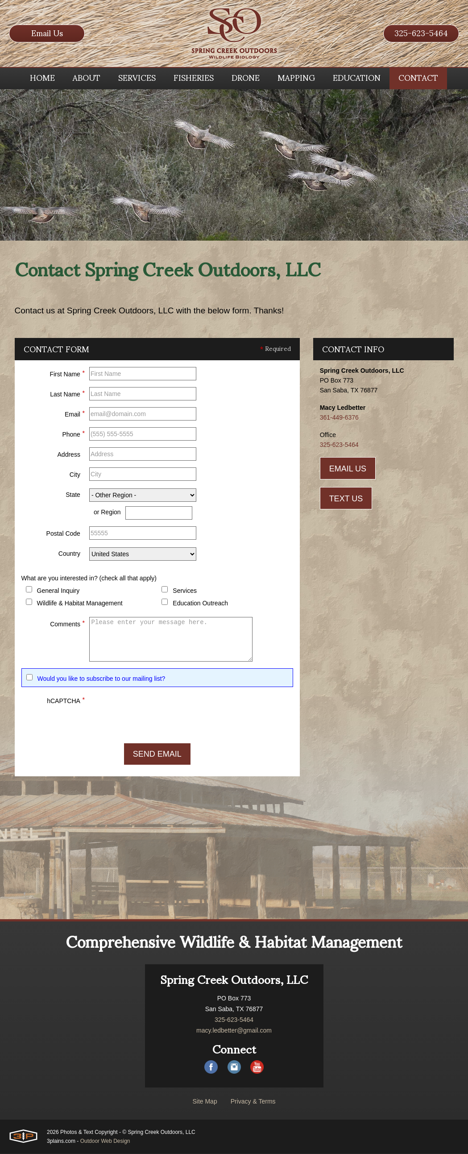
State (73, 495)
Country (69, 554)
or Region (107, 512)
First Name (67, 373)
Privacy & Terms (253, 1101)
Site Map (204, 1101)
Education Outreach (200, 603)
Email (75, 413)
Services (185, 591)
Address (69, 454)
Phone (73, 433)
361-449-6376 (339, 417)
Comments (67, 623)
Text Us (346, 499)
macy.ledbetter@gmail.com (234, 1030)
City (75, 475)
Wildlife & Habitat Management (80, 603)
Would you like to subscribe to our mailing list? (101, 679)
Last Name (67, 393)
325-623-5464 (421, 33)
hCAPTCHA (66, 700)
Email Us (47, 33)
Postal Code (63, 533)
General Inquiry (58, 591)
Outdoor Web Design (105, 1141)
